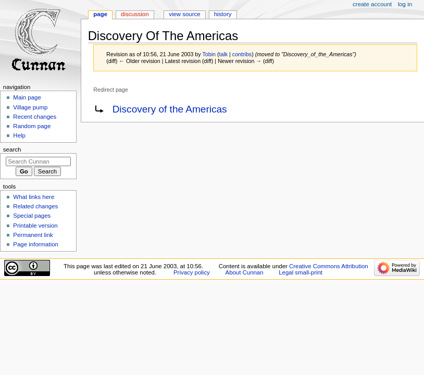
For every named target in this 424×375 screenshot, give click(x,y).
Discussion (134, 14)
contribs (242, 54)
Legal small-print (300, 272)
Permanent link (33, 235)
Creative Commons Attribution (328, 266)
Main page (27, 97)
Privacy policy (191, 272)
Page (100, 14)
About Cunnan (245, 272)
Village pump (30, 107)
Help (19, 135)
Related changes (35, 206)
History (223, 14)
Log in (405, 4)
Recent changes (34, 117)
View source (184, 14)
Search (12, 149)
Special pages (32, 216)
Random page (32, 126)
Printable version (35, 225)
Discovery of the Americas (170, 109)
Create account (372, 4)
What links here (33, 197)
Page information (35, 244)
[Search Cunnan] (38, 161)
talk (223, 54)
